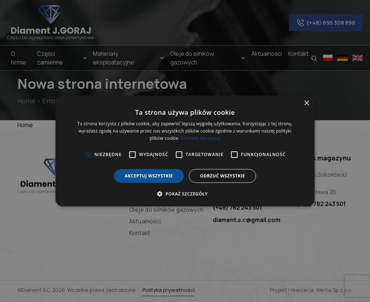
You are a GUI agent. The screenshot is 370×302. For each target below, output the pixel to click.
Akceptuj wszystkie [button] (149, 176)
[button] (184, 193)
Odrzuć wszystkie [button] (222, 176)
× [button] (306, 103)
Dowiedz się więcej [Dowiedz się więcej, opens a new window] (200, 138)
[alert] (185, 151)
